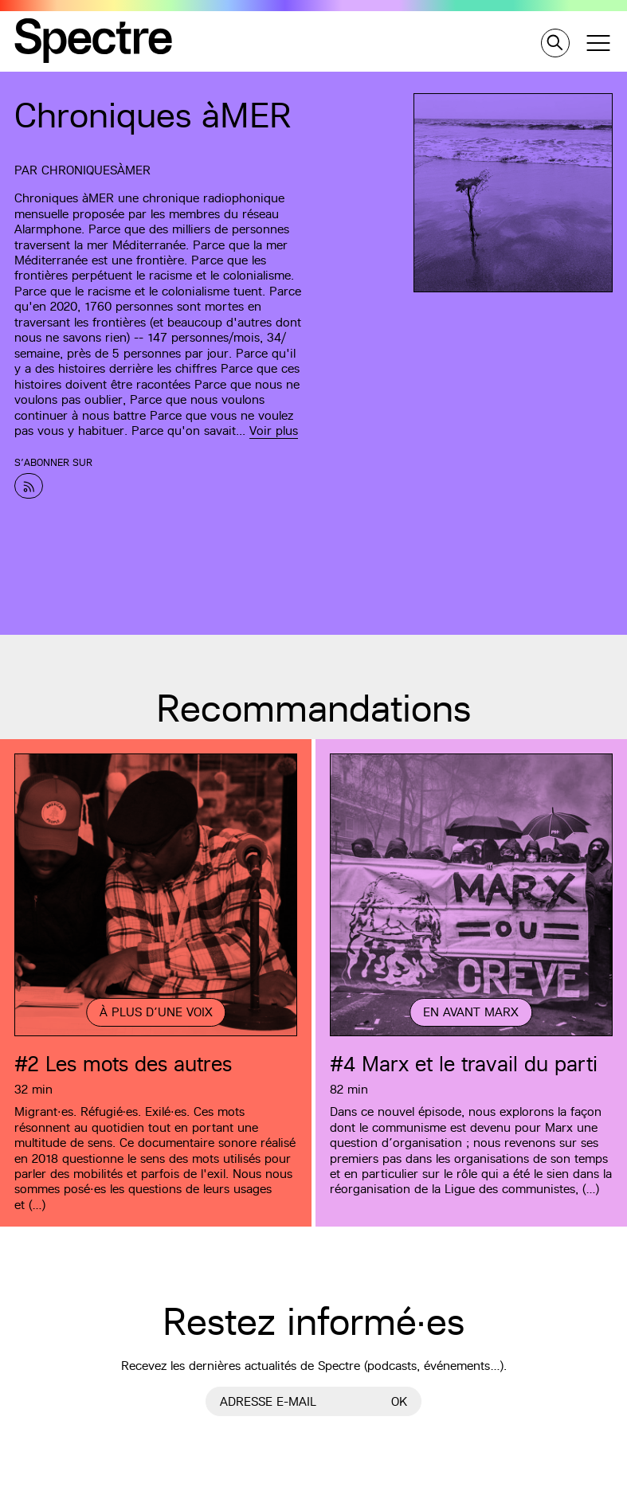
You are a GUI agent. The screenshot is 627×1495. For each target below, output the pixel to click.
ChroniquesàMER (96, 170)
